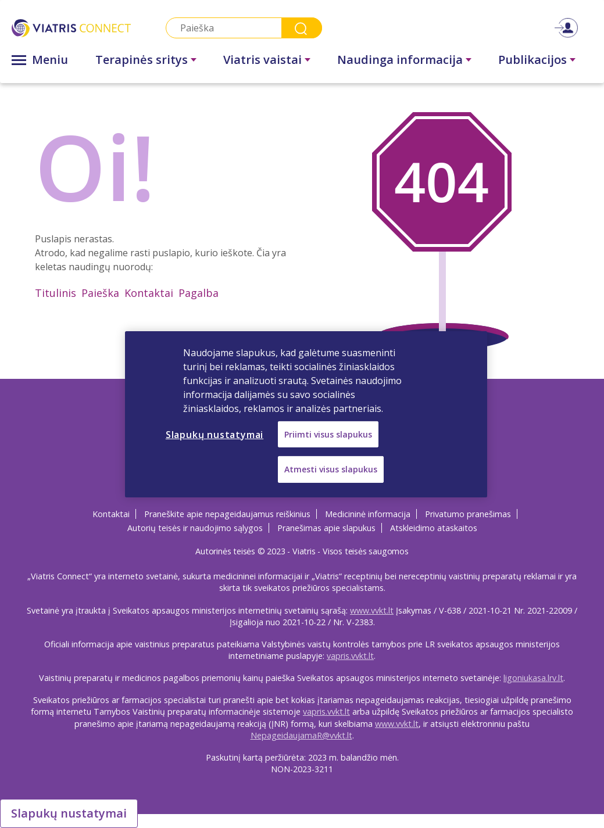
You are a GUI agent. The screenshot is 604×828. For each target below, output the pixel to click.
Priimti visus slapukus (328, 433)
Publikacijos (532, 59)
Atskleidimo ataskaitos (433, 528)
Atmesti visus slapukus (330, 469)
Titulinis (55, 293)
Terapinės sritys (141, 59)
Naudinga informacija (400, 59)
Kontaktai (148, 293)
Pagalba (198, 293)
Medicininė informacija (367, 514)
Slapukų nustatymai (69, 813)
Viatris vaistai (262, 59)
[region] (306, 414)
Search (301, 27)
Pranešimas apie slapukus (326, 528)
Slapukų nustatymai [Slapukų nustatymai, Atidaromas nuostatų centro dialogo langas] (214, 434)
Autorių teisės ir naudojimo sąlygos (195, 528)
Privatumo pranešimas (468, 514)
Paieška (100, 293)
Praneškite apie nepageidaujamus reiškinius (227, 514)
